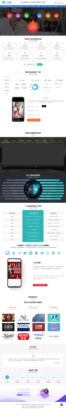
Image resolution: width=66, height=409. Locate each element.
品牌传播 (27, 6)
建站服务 (44, 6)
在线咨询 (39, 64)
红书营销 (16, 6)
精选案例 (50, 6)
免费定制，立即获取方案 (34, 119)
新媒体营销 (10, 6)
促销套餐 (33, 6)
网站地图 (23, 407)
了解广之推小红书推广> (37, 279)
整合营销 (5, 6)
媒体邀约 (38, 6)
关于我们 (55, 6)
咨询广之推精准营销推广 (40, 285)
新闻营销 (22, 6)
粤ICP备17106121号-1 (40, 407)
